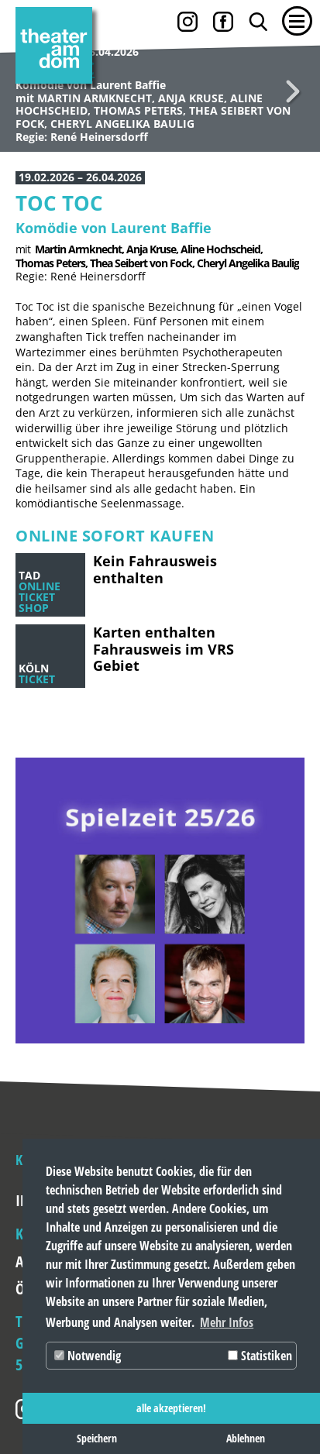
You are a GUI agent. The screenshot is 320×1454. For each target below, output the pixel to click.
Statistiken (260, 1355)
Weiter (293, 91)
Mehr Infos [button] (226, 1322)
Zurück (27, 91)
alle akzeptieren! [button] (171, 1408)
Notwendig (87, 1355)
